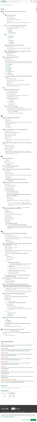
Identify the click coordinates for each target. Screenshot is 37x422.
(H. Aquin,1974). (16, 96)
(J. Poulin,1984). (14, 123)
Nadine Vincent (3, 413)
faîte (9, 67)
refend (10, 164)
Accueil (2, 4)
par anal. (7, 301)
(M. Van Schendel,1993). (10, 309)
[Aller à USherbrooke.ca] (15, 409)
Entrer (8, 312)
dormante (9, 177)
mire (9, 124)
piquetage (12, 241)
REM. (9, 204)
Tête (5, 138)
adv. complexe (12, 207)
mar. (6, 275)
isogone (12, 43)
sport (6, 76)
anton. (13, 244)
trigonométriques (13, 32)
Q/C (1, 343)
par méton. (7, 302)
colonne (15, 244)
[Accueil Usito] (3, 1)
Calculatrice (7, 211)
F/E (6, 223)
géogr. (7, 73)
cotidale (11, 37)
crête (9, 65)
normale (11, 31)
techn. (7, 34)
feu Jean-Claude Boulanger (14, 415)
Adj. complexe (6, 207)
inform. (16, 207)
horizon (9, 70)
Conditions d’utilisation (22, 418)
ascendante (9, 320)
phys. (8, 43)
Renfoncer (6, 298)
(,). (9, 228)
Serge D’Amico (12, 414)
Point (8, 315)
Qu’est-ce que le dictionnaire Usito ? (6, 418)
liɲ (4, 9)
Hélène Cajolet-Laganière (8, 412)
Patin (6, 240)
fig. (4, 142)
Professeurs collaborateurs (5, 415)
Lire (8, 314)
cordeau (7, 159)
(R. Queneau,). (12, 49)
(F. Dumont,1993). (15, 153)
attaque (8, 279)
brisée (11, 29)
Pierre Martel (14, 412)
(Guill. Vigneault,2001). (8, 176)
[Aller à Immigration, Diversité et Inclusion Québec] (4, 409)
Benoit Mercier (25, 414)
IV (1, 231)
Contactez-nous (15, 418)
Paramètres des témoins (31, 418)
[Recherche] (19, 1)
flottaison (10, 68)
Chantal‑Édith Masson (21, 412)
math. (7, 25)
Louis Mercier (33, 412)
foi (11, 127)
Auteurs (2, 412)
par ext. (7, 180)
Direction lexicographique (5, 414)
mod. (4, 332)
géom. (9, 25)
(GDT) (31, 286)
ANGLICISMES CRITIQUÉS (7, 341)
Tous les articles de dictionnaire (7, 4)
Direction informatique (18, 414)
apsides (12, 36)
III (1, 156)
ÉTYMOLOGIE (4, 385)
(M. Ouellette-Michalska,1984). (28, 62)
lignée (7, 319)
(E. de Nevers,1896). (12, 269)
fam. (6, 51)
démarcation (11, 64)
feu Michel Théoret (27, 415)
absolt (9, 101)
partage (10, 71)
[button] (35, 1)
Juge (7, 83)
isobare (12, 40)
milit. (5, 243)
